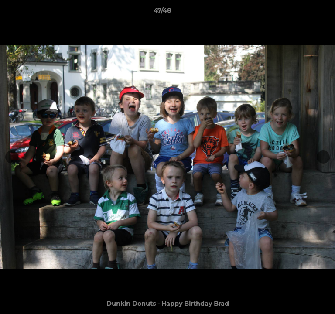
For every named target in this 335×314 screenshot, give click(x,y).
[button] (303, 13)
